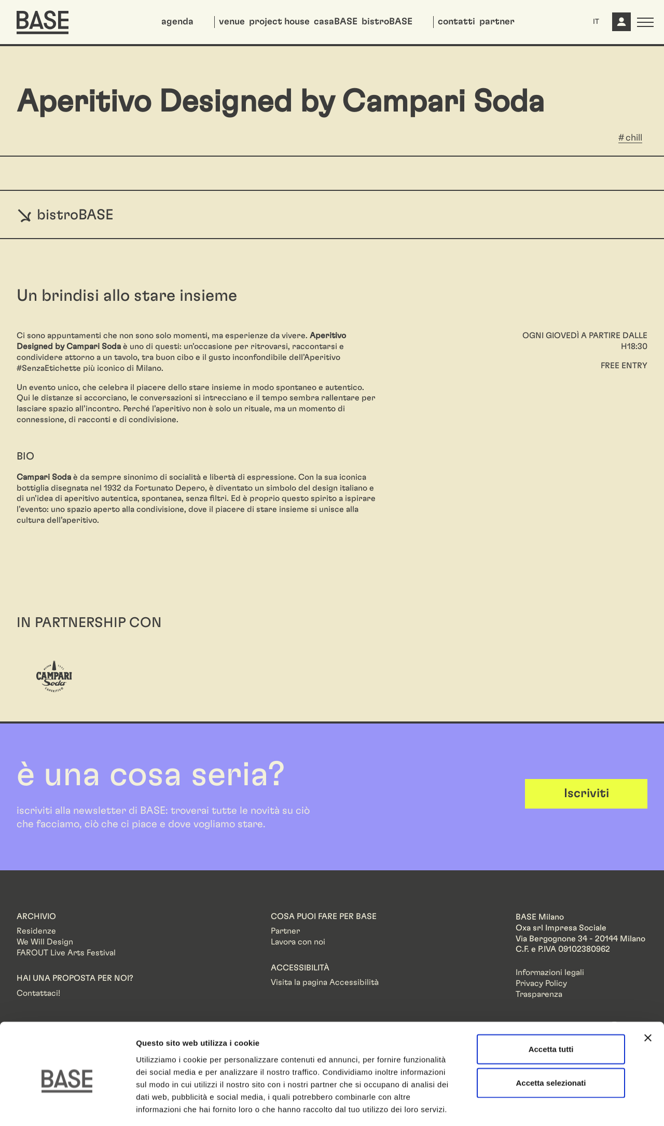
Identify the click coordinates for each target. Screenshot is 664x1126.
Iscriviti (586, 793)
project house (279, 21)
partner (497, 21)
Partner (285, 931)
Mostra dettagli (546, 1105)
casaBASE (335, 21)
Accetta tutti (551, 1003)
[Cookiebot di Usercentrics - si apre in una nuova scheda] (67, 1106)
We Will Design (45, 942)
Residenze (36, 931)
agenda (177, 21)
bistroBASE (387, 21)
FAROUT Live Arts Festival (66, 953)
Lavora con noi (298, 942)
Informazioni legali (550, 972)
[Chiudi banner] (648, 992)
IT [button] (596, 21)
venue (232, 21)
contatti (456, 21)
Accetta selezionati (551, 1037)
